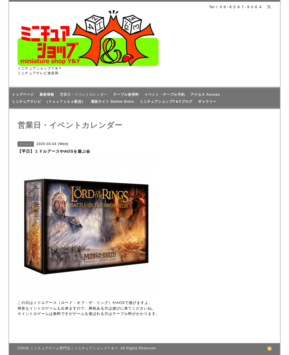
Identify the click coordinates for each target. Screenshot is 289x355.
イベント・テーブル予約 (164, 95)
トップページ (23, 95)
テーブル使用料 (126, 95)
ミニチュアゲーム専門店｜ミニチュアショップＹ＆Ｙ (74, 348)
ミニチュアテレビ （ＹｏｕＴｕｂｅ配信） (48, 102)
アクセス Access (205, 95)
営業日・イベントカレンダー (84, 95)
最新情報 (47, 95)
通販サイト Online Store (112, 102)
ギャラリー (207, 102)
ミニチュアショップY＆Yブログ (166, 102)
